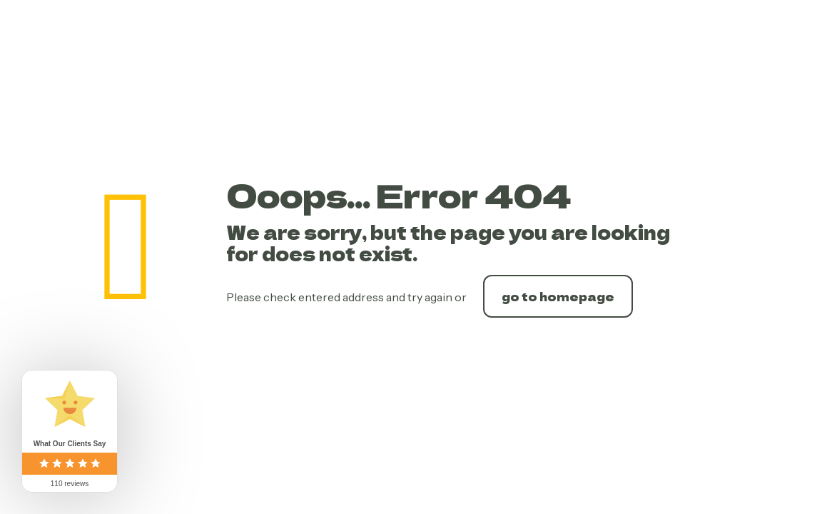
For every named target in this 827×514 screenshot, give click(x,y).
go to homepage (558, 296)
